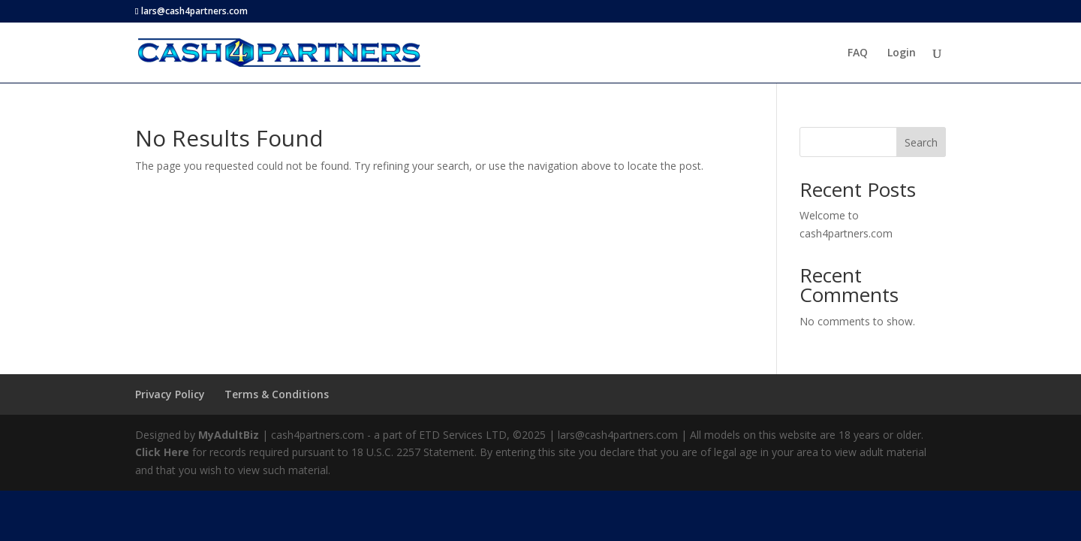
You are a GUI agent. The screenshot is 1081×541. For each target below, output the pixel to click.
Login (901, 53)
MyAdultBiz (228, 435)
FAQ (858, 53)
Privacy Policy (170, 394)
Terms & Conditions (276, 394)
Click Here (162, 452)
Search (921, 142)
